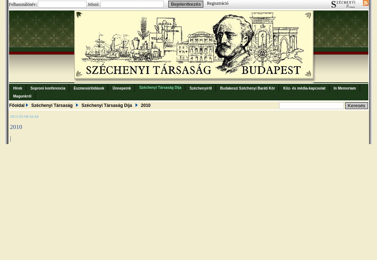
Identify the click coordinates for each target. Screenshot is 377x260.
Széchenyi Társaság (52, 105)
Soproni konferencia (48, 88)
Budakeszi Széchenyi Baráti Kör (247, 88)
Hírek (17, 88)
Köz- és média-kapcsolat (304, 88)
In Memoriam (345, 88)
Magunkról (22, 96)
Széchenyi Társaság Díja (160, 88)
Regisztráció (218, 3)
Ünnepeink (121, 88)
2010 (146, 105)
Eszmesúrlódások (89, 88)
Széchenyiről (201, 88)
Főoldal (17, 105)
